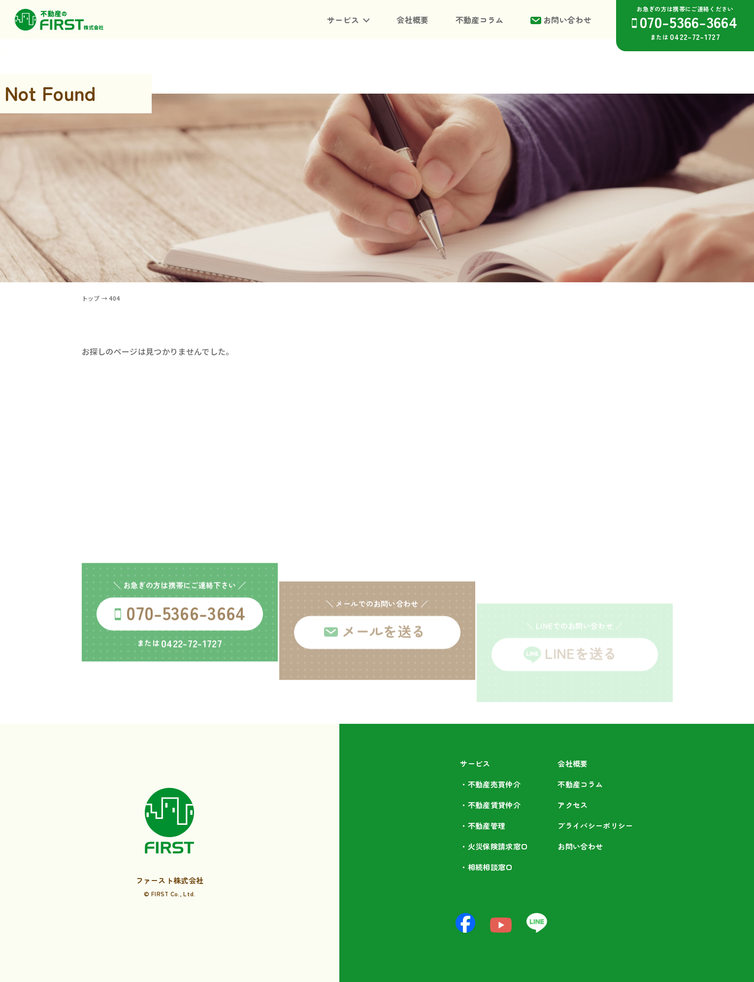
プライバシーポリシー (595, 825)
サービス (343, 20)
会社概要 (412, 20)
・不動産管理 (482, 825)
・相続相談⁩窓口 (486, 867)
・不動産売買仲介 (490, 784)
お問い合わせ (567, 20)
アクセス (572, 805)
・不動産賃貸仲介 (490, 805)
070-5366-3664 (688, 21)
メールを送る (384, 670)
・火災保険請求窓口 (494, 846)
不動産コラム (480, 20)
